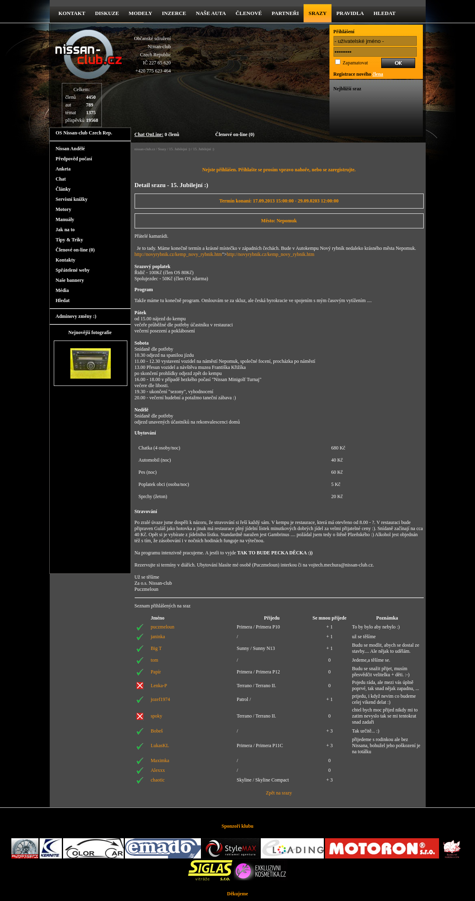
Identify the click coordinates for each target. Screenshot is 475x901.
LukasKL (160, 745)
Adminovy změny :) (76, 316)
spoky (157, 716)
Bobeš (157, 731)
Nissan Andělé (70, 148)
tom (154, 660)
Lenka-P (159, 685)
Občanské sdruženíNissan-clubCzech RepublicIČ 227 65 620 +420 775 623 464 (152, 55)
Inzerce (174, 13)
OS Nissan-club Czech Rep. (84, 133)
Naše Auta (211, 13)
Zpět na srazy (279, 793)
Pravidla (350, 13)
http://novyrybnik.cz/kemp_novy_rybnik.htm (178, 254)
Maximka (160, 760)
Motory (64, 209)
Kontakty (66, 260)
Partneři (285, 13)
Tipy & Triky (69, 240)
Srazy (317, 13)
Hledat (385, 13)
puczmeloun (163, 627)
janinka (158, 636)
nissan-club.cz (145, 149)
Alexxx (158, 770)
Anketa (63, 169)
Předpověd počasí (74, 159)
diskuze (107, 13)
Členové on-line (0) (235, 134)
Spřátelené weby (73, 270)
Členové (249, 13)
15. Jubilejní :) (179, 149)
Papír (156, 672)
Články (63, 189)
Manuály (65, 219)
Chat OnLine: (149, 134)
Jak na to (65, 229)
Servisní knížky (72, 199)
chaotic (158, 780)
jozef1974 (160, 699)
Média (62, 290)
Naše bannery (70, 280)
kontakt (72, 13)
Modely (140, 13)
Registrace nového (358, 74)
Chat (61, 179)
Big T (156, 648)
